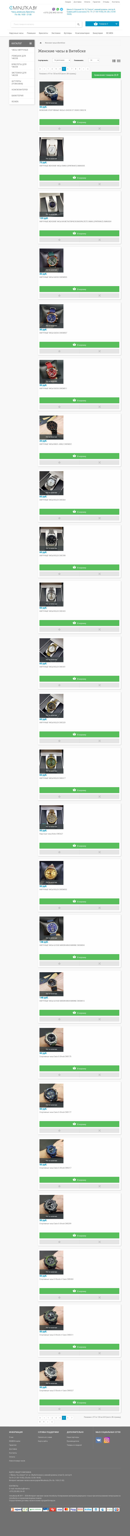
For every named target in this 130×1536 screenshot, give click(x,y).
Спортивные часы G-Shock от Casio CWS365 (57, 1299)
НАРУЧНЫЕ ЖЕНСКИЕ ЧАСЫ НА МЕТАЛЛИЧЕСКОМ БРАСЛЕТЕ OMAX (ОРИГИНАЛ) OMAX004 (76, 224)
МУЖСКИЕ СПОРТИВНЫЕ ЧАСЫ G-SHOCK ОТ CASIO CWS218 (63, 111)
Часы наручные (20, 51)
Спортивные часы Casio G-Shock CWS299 (56, 1242)
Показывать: (79, 61)
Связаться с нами (45, 1459)
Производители (73, 1463)
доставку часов (27, 1523)
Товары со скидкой (74, 1467)
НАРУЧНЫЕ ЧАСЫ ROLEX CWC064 (53, 507)
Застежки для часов (19, 75)
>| (87, 70)
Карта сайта (43, 1463)
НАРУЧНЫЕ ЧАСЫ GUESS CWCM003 (54, 281)
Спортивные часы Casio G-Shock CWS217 (56, 1186)
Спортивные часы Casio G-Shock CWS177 (56, 1129)
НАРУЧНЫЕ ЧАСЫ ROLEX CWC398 (53, 564)
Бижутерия (17, 96)
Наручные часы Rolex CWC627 (52, 846)
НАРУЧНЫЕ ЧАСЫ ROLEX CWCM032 (54, 903)
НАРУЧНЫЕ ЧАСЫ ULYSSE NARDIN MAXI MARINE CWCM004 (63, 959)
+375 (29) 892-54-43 (53, 12)
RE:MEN (109, 34)
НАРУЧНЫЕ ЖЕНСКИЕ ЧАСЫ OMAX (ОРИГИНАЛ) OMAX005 (63, 168)
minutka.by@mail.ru (22, 1511)
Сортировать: (43, 61)
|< (40, 70)
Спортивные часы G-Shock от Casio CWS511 (57, 1355)
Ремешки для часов (19, 58)
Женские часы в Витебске (55, 44)
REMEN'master (14, 1463)
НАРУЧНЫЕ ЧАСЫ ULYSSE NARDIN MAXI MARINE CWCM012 (63, 1016)
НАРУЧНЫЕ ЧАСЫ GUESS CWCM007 (54, 337)
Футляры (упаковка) (17, 83)
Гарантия (12, 1467)
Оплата (12, 1479)
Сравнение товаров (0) (106, 75)
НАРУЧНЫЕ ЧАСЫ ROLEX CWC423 (53, 620)
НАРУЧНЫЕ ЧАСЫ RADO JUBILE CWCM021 (56, 450)
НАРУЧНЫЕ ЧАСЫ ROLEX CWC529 (53, 733)
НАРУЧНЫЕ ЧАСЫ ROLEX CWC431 (53, 677)
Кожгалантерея (20, 90)
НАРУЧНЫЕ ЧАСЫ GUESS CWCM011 (54, 394)
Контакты (13, 1475)
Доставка (13, 1471)
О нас (11, 1459)
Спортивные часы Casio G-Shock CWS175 (56, 1073)
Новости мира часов (17, 1483)
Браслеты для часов (19, 66)
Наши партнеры (73, 1459)
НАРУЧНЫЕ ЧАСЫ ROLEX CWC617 (53, 790)
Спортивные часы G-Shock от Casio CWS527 (57, 1412)
